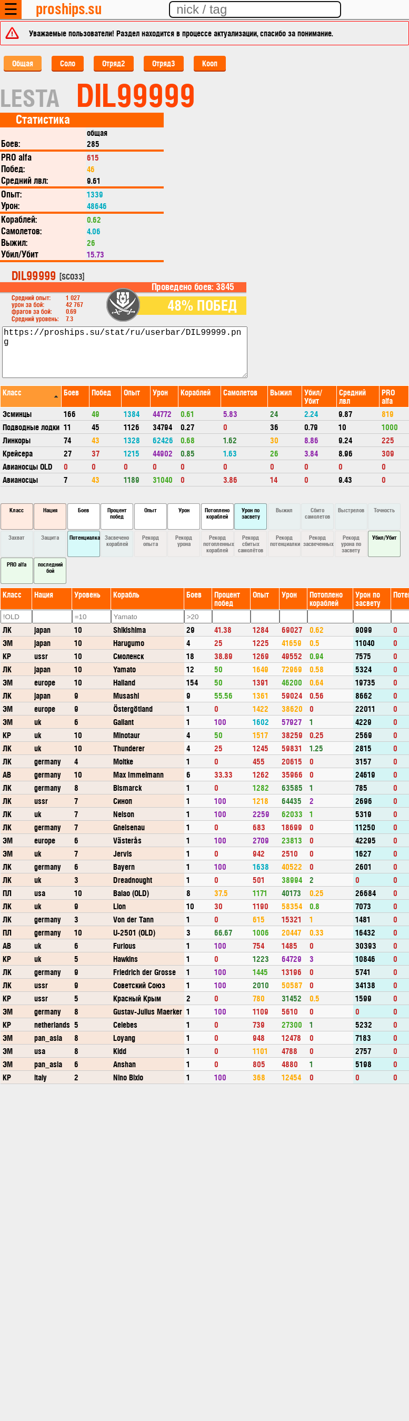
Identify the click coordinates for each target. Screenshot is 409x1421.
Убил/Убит (384, 537)
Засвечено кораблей (117, 540)
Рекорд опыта (150, 540)
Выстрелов (351, 510)
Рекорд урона (183, 540)
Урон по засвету (251, 513)
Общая (22, 62)
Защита (50, 537)
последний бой (50, 567)
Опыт (150, 510)
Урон (183, 510)
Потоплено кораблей (217, 513)
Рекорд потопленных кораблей (218, 543)
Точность (384, 510)
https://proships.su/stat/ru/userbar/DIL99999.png (124, 352)
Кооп (209, 62)
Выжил (284, 510)
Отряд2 (113, 62)
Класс (16, 510)
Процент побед (117, 513)
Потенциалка (84, 537)
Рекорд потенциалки (285, 540)
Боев (83, 510)
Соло (67, 62)
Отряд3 (163, 62)
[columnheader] (31, 396)
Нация (50, 510)
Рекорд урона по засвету (351, 543)
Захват (16, 537)
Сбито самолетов (317, 513)
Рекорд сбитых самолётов (250, 543)
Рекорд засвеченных (318, 540)
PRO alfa (16, 564)
